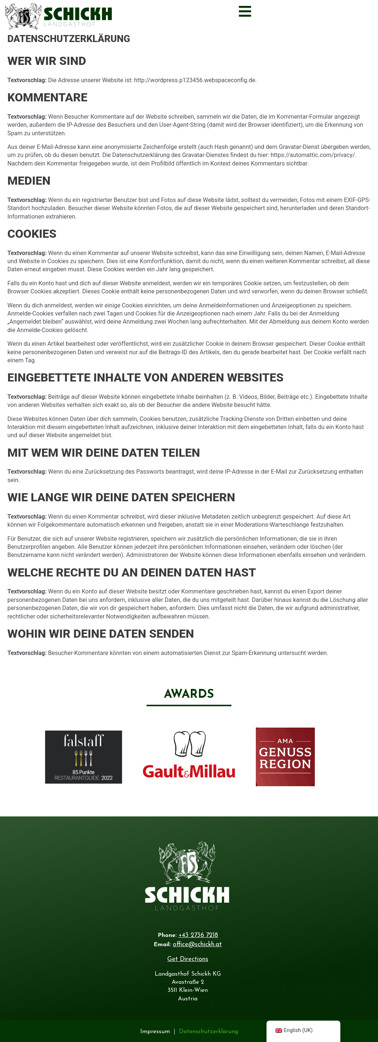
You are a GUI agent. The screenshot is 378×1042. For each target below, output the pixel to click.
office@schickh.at (197, 943)
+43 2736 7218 (198, 935)
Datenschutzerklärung (208, 1030)
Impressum (155, 1030)
